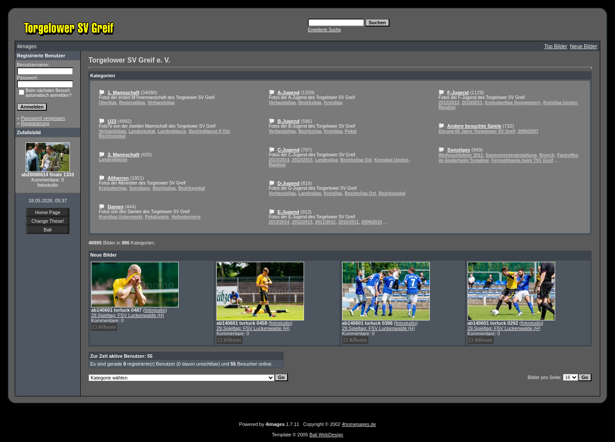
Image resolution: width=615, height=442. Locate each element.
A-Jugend (289, 92)
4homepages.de (359, 424)
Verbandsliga (160, 102)
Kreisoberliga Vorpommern (512, 102)
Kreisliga (333, 102)
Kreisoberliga (113, 188)
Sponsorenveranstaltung (511, 155)
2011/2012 (325, 222)
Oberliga (108, 102)
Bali (48, 229)
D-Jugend (289, 183)
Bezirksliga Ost (356, 160)
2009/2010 (371, 222)
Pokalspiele (157, 216)
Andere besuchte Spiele (474, 126)
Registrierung (35, 123)
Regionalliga (132, 102)
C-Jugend (289, 149)
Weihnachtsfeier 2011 (460, 155)
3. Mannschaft (123, 154)
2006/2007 (528, 131)
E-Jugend (288, 211)
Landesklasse (172, 131)
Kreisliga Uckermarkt (120, 216)
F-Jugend (458, 92)
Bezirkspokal (112, 136)
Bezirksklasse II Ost (209, 131)
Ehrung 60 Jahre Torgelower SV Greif (476, 131)
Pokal (351, 131)
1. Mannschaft (123, 92)
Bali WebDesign (326, 434)
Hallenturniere (185, 216)
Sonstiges (139, 188)
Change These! (47, 221)
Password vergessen (43, 118)
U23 (112, 121)
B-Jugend (289, 121)
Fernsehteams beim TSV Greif (522, 160)
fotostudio (155, 310)
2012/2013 (302, 160)
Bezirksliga (164, 188)
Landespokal (141, 131)
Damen (116, 206)
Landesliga (326, 160)
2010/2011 (348, 222)
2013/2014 (279, 160)
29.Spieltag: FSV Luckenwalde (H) (127, 315)
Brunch (547, 155)
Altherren (118, 178)
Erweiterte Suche (324, 29)
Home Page (47, 212)
